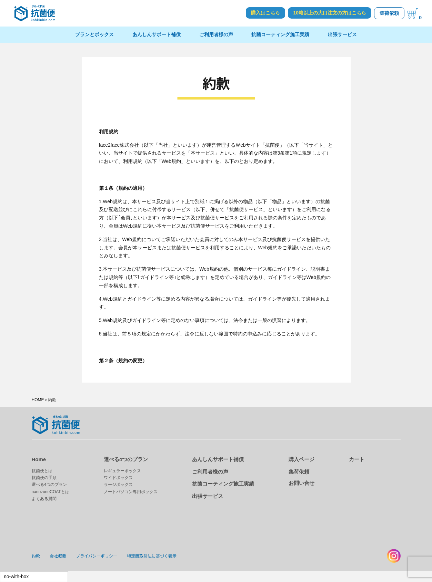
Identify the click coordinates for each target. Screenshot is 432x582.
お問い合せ (301, 483)
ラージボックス (118, 484)
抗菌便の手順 (44, 477)
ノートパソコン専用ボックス (131, 491)
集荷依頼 (389, 13)
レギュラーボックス (122, 470)
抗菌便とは (42, 470)
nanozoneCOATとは (50, 491)
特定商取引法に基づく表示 (152, 556)
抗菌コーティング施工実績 (280, 34)
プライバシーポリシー (96, 556)
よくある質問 (44, 498)
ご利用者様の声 (216, 34)
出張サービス (342, 34)
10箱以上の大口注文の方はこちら (329, 12)
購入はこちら (265, 12)
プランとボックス (94, 34)
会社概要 (58, 556)
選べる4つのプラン (49, 484)
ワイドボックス (118, 477)
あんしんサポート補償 (156, 34)
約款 (36, 556)
